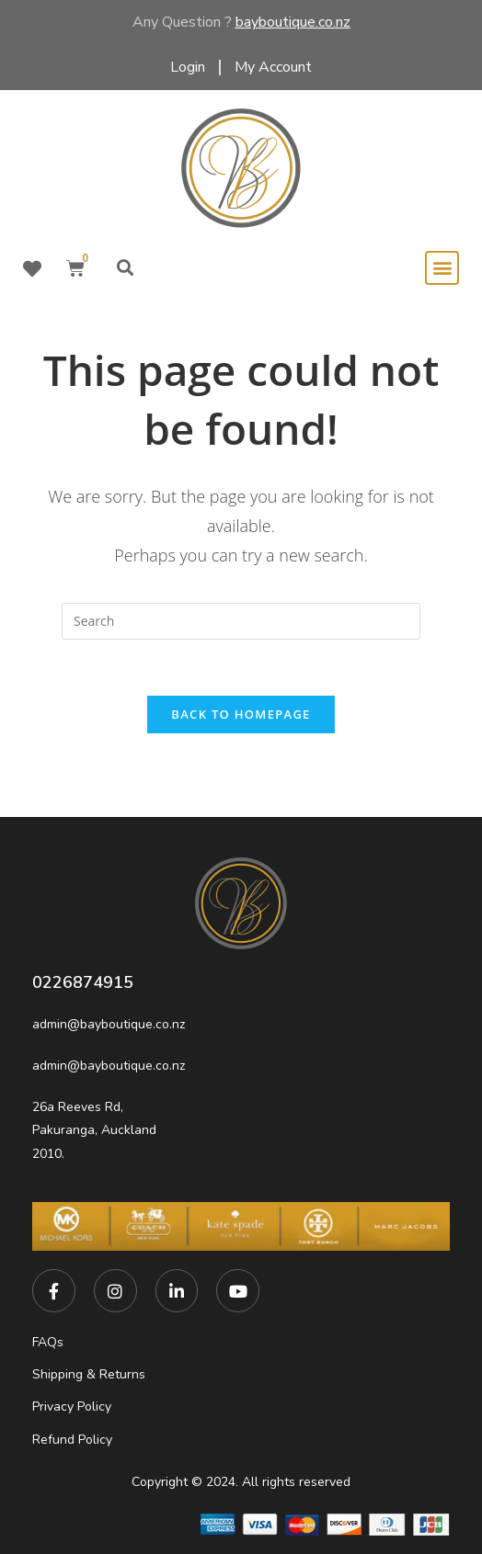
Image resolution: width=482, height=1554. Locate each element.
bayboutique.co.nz (292, 22)
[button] (125, 268)
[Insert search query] (241, 621)
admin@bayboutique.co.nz (108, 1024)
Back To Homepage (240, 714)
